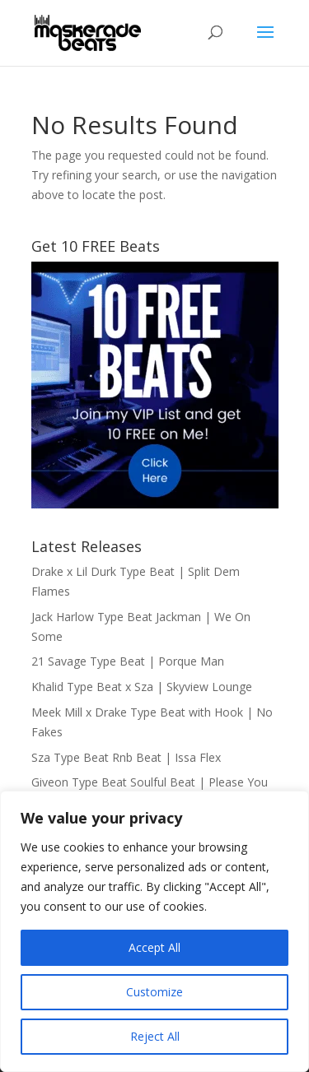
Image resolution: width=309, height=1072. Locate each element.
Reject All (155, 1036)
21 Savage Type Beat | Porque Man (127, 661)
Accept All (154, 947)
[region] (154, 931)
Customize (154, 992)
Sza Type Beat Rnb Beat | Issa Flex (126, 757)
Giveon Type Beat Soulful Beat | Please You (149, 782)
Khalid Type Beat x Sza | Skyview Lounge (141, 686)
